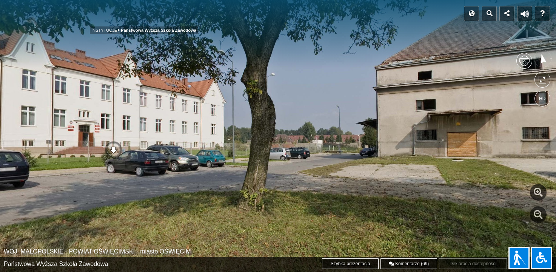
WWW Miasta (316, 14)
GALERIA (270, 16)
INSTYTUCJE (113, 16)
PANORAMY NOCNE (215, 16)
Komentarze (409, 263)
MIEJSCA (67, 16)
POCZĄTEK (25, 14)
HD (542, 98)
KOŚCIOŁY (159, 16)
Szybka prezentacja (350, 263)
